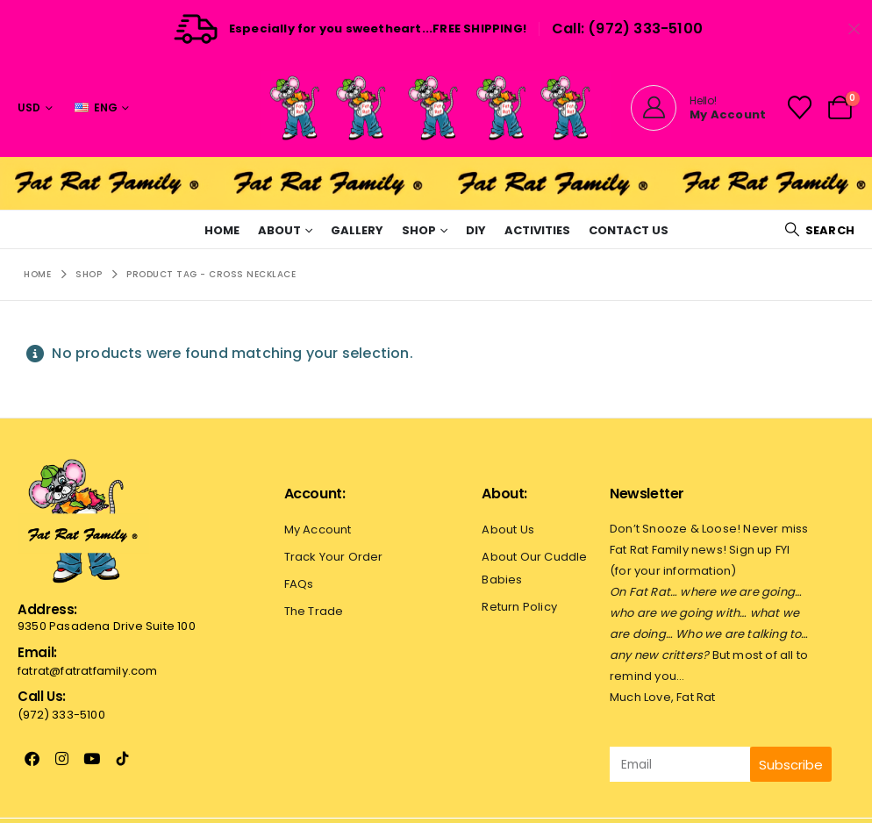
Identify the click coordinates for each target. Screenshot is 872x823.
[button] (819, 230)
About (279, 230)
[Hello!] (698, 108)
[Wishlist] (799, 107)
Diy (476, 230)
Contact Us (628, 230)
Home (221, 230)
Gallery (357, 230)
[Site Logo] (436, 107)
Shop (419, 230)
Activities (537, 230)
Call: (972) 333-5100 (627, 28)
